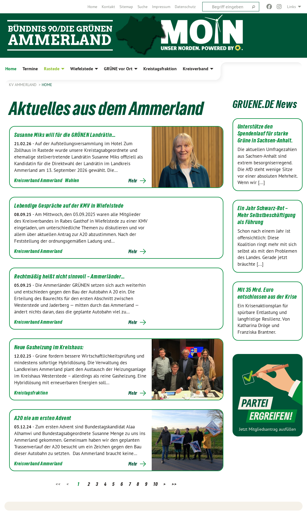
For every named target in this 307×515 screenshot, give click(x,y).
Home (92, 6)
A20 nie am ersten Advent (42, 418)
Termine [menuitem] (30, 69)
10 (155, 484)
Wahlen (72, 180)
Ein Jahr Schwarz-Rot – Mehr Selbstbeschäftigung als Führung (267, 215)
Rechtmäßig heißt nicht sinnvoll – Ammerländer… (69, 276)
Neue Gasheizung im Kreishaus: (49, 347)
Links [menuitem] (291, 6)
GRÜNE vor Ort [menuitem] (118, 69)
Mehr (132, 181)
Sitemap (126, 6)
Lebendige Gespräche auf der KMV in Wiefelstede (69, 205)
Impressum (161, 6)
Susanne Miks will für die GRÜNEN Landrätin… (65, 135)
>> (174, 484)
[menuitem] (92, 6)
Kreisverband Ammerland (38, 180)
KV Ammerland (23, 84)
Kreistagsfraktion (31, 393)
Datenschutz (185, 6)
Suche (143, 6)
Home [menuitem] (10, 69)
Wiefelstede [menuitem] (81, 69)
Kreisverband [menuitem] (195, 69)
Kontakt (108, 6)
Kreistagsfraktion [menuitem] (160, 69)
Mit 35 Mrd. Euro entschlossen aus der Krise (267, 293)
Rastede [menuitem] (51, 69)
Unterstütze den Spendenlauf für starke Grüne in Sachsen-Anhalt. (265, 133)
